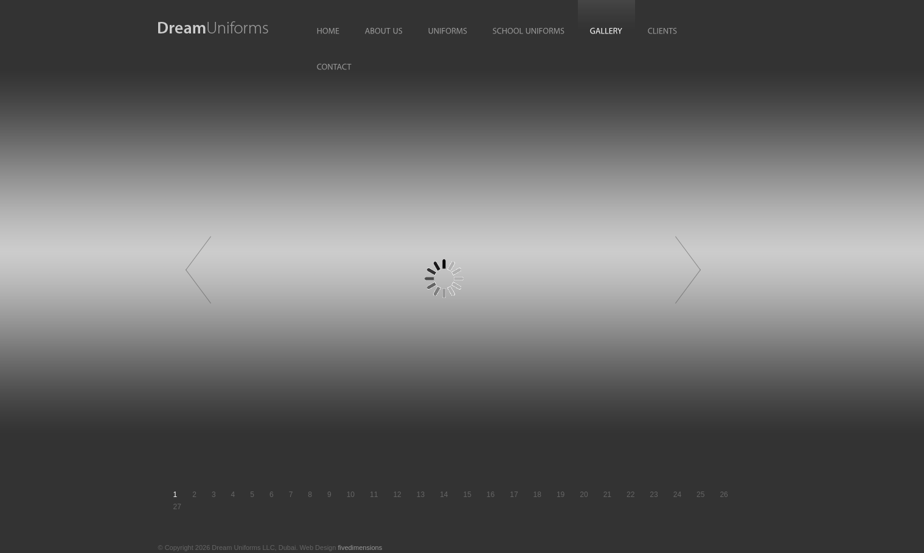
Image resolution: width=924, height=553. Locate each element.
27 (177, 507)
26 (724, 494)
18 (537, 494)
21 (607, 494)
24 (677, 494)
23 (654, 494)
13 (421, 494)
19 (560, 494)
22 (630, 494)
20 (584, 494)
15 (467, 494)
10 (351, 494)
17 (514, 494)
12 (397, 494)
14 (444, 494)
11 (374, 494)
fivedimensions (360, 547)
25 (700, 494)
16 (491, 494)
